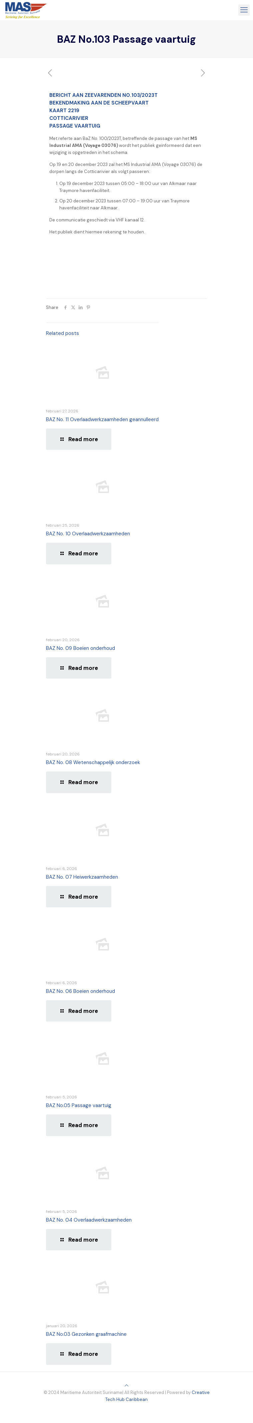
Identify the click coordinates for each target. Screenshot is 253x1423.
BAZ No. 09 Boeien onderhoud (80, 648)
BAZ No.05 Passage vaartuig (78, 1105)
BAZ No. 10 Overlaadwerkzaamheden (88, 533)
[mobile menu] (244, 10)
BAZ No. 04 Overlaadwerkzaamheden (89, 1220)
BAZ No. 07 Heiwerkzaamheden (82, 877)
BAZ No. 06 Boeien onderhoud (80, 991)
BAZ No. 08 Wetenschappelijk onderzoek (93, 762)
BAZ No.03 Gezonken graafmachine (86, 1334)
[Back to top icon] (126, 1385)
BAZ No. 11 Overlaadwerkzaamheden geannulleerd (102, 419)
